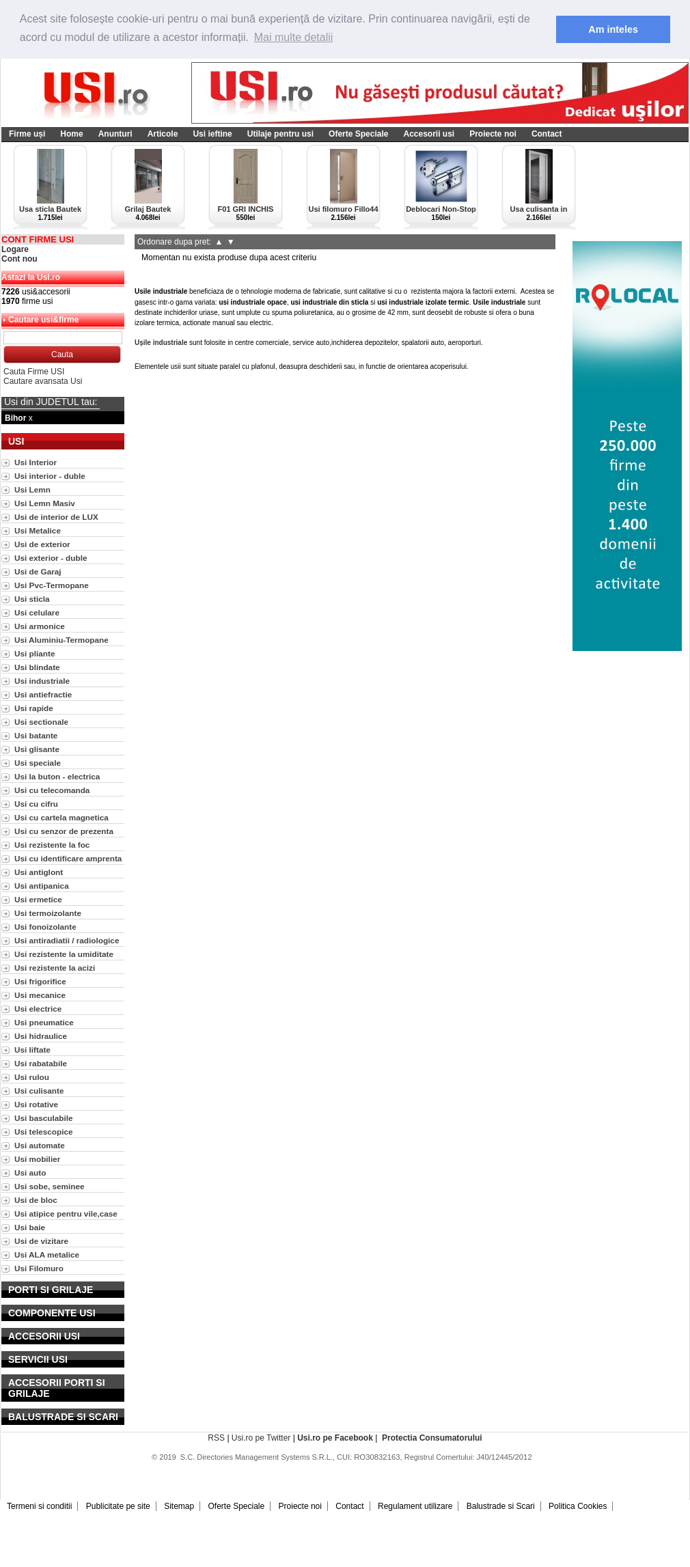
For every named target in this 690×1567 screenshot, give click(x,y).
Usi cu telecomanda (51, 790)
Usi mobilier (37, 1158)
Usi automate (39, 1145)
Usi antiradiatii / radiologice (66, 940)
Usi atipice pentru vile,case (66, 1213)
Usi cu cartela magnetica (61, 817)
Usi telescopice (43, 1131)
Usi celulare (36, 612)
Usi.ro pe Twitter (261, 1438)
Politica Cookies (578, 1506)
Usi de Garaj (37, 571)
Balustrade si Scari (501, 1506)
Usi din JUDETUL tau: (50, 401)
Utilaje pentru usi (280, 134)
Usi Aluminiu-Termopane (61, 639)
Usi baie (29, 1227)
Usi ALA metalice (46, 1254)
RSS (216, 1438)
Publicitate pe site (118, 1506)
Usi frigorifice (40, 981)
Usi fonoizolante (45, 926)
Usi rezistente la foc (51, 844)
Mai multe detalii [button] (293, 37)
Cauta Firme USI (33, 371)
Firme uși (27, 134)
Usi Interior (35, 462)
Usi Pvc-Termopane (51, 585)
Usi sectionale (41, 721)
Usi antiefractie (43, 694)
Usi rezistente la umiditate (63, 953)
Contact (547, 134)
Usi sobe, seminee (49, 1186)
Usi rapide (33, 708)
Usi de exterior (42, 544)
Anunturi (115, 134)
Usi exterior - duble (50, 557)
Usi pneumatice (44, 1022)
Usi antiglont (38, 872)
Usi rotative (36, 1104)
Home (71, 134)
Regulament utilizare (415, 1506)
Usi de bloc (35, 1199)
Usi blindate (37, 667)
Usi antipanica (41, 885)
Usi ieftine (212, 134)
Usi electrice (37, 1008)
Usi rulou (31, 1076)
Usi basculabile (43, 1117)
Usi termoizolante (47, 913)
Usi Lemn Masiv (44, 503)
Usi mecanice (40, 994)
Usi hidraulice (40, 1035)
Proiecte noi (492, 134)
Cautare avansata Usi (42, 381)
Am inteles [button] (613, 29)
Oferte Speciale (358, 134)
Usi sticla (32, 598)
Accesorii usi (428, 134)
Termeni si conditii (39, 1506)
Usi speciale (37, 762)
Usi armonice (39, 626)
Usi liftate (32, 1049)
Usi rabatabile (40, 1063)
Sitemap (179, 1506)
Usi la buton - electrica (57, 776)
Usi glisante (36, 749)
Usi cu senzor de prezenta (63, 831)
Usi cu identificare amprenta (68, 858)
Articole (163, 134)
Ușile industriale (161, 342)
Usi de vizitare (41, 1240)
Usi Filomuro (39, 1268)
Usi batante (35, 735)
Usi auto (30, 1172)
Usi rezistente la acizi (54, 967)
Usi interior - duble (49, 475)
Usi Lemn (32, 489)
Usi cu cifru (36, 803)
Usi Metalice (37, 530)
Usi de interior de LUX (56, 516)
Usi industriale (42, 680)
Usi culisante (39, 1090)
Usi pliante (34, 653)
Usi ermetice (38, 899)
